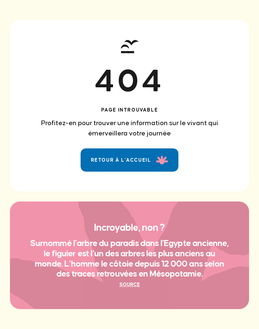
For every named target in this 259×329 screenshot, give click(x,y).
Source (129, 284)
